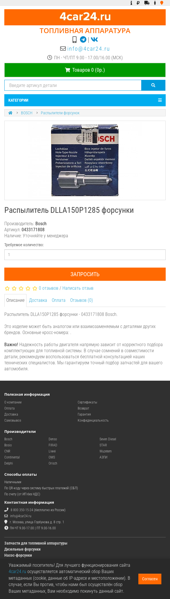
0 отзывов (48, 288)
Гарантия (84, 414)
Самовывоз (12, 420)
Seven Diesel (108, 439)
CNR (7, 451)
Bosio (8, 445)
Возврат (83, 408)
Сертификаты (87, 402)
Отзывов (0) (81, 300)
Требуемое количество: (24, 244)
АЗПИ (103, 457)
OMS (52, 457)
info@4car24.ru (88, 48)
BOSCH (27, 113)
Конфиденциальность (93, 420)
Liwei (52, 451)
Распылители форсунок (60, 113)
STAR (103, 445)
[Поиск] (153, 85)
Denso (53, 439)
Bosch (8, 439)
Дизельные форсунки (22, 549)
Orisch (53, 463)
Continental (12, 457)
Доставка (38, 300)
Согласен (150, 579)
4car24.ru (17, 571)
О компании (13, 402)
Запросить (85, 274)
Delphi (8, 463)
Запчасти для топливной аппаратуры (35, 543)
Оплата (59, 300)
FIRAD (53, 445)
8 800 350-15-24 (22, 510)
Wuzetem (106, 451)
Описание (15, 300)
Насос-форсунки (18, 555)
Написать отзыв (77, 288)
